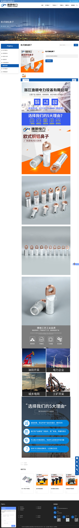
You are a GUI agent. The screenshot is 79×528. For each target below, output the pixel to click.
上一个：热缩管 (24, 462)
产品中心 (12, 26)
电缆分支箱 (5, 56)
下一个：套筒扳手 (24, 464)
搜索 (76, 44)
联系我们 (49, 61)
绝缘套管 (5, 59)
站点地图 (47, 526)
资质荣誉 (21, 515)
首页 (8, 26)
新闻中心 (21, 517)
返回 (74, 80)
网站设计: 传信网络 (53, 526)
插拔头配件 (18, 26)
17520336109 (73, 1)
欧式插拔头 (5, 50)
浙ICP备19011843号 (39, 526)
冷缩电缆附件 (6, 62)
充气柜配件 (5, 68)
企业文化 (38, 515)
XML (44, 526)
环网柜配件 (5, 71)
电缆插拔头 (5, 53)
